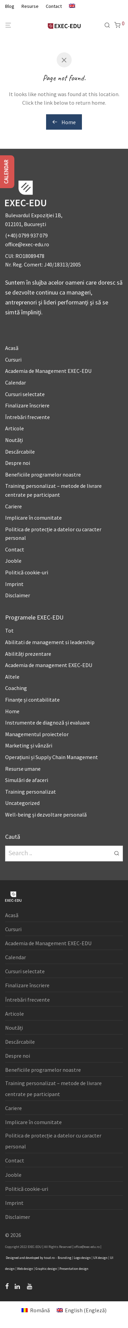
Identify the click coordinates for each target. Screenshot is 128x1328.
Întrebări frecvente (27, 417)
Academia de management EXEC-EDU (48, 665)
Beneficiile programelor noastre (43, 474)
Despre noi (17, 462)
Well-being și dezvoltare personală (46, 814)
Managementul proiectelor (37, 734)
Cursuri (13, 359)
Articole (14, 428)
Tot (9, 630)
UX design (100, 1257)
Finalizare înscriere (27, 405)
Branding (64, 1257)
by (41, 1257)
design (86, 1257)
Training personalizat (30, 791)
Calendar (15, 382)
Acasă (11, 347)
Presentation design (73, 1268)
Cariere (13, 506)
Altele (12, 676)
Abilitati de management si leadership (50, 642)
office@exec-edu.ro (27, 244)
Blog (9, 6)
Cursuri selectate (25, 394)
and (22, 1257)
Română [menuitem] (40, 1310)
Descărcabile (20, 451)
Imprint (14, 584)
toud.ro (49, 1257)
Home (64, 122)
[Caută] (109, 25)
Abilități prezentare (28, 653)
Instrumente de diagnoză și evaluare (47, 722)
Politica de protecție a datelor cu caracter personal (53, 1141)
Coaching (16, 688)
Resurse (30, 6)
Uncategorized (22, 802)
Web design (25, 1268)
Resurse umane (23, 768)
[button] (117, 853)
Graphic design (46, 1268)
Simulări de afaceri (26, 780)
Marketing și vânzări (28, 745)
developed (32, 1257)
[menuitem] (70, 6)
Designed (12, 1257)
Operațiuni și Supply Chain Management (51, 757)
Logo (77, 1257)
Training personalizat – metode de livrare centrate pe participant (53, 1088)
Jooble (13, 560)
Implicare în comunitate (33, 517)
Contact (54, 6)
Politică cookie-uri (26, 572)
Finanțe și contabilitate (32, 699)
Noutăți (14, 440)
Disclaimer (17, 595)
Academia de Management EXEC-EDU (48, 370)
